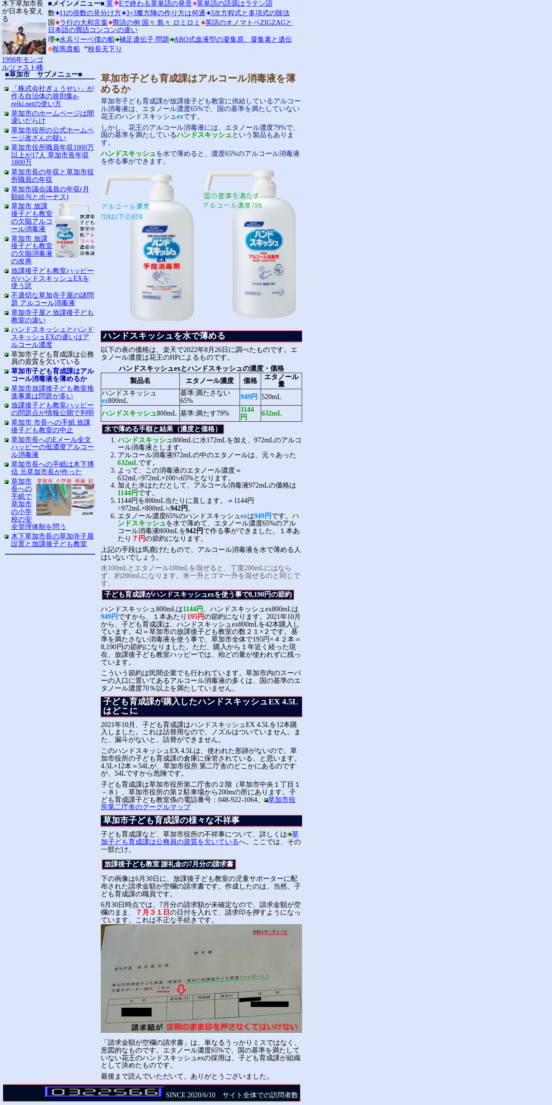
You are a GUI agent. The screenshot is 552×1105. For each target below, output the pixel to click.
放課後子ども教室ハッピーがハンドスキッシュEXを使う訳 (52, 278)
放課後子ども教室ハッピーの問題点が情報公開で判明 (52, 409)
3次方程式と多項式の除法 (250, 13)
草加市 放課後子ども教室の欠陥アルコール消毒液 (32, 217)
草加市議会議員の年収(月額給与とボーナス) (50, 193)
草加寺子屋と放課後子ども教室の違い (52, 316)
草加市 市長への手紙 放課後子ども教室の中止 (50, 426)
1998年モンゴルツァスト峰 (24, 59)
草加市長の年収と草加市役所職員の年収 (52, 175)
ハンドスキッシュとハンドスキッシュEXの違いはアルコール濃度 (52, 337)
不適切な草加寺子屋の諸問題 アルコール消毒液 (52, 299)
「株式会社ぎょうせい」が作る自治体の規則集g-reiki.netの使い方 (52, 96)
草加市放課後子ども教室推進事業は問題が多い (52, 392)
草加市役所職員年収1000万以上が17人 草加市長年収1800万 (52, 155)
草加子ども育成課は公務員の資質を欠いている (200, 838)
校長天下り (105, 49)
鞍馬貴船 (66, 49)
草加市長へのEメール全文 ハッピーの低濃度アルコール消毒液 (52, 447)
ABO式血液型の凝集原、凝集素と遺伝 (233, 39)
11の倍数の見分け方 (90, 13)
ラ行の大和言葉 (83, 22)
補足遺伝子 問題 (144, 39)
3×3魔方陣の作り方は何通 (165, 13)
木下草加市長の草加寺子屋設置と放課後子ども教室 (52, 540)
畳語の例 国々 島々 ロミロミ (156, 22)
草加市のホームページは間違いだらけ (52, 117)
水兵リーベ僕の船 (87, 39)
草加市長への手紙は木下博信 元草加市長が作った (52, 468)
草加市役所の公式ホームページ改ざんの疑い (52, 134)
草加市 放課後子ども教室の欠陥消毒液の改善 (32, 250)
